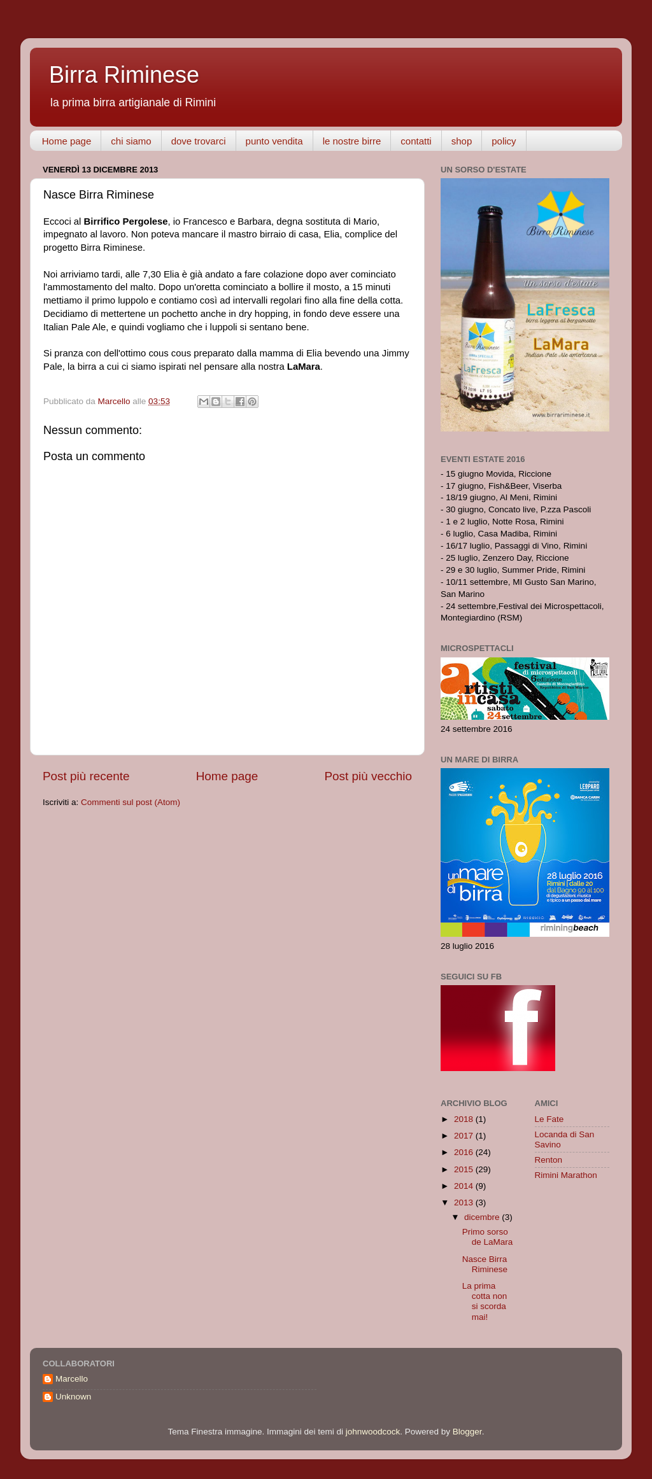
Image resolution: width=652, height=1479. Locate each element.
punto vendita (274, 141)
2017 (465, 1135)
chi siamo (131, 141)
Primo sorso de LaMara (487, 1237)
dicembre (483, 1217)
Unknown (73, 1396)
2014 (465, 1186)
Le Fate (549, 1119)
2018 (465, 1119)
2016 (465, 1152)
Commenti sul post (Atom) (130, 802)
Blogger (467, 1431)
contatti (415, 141)
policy (504, 141)
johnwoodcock (373, 1431)
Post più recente (86, 776)
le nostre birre (352, 141)
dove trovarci (198, 141)
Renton (549, 1160)
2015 (465, 1169)
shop (461, 141)
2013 (465, 1202)
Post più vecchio (368, 776)
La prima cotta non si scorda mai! (484, 1301)
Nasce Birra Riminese (484, 1264)
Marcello (71, 1379)
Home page (67, 141)
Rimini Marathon (566, 1175)
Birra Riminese (124, 75)
